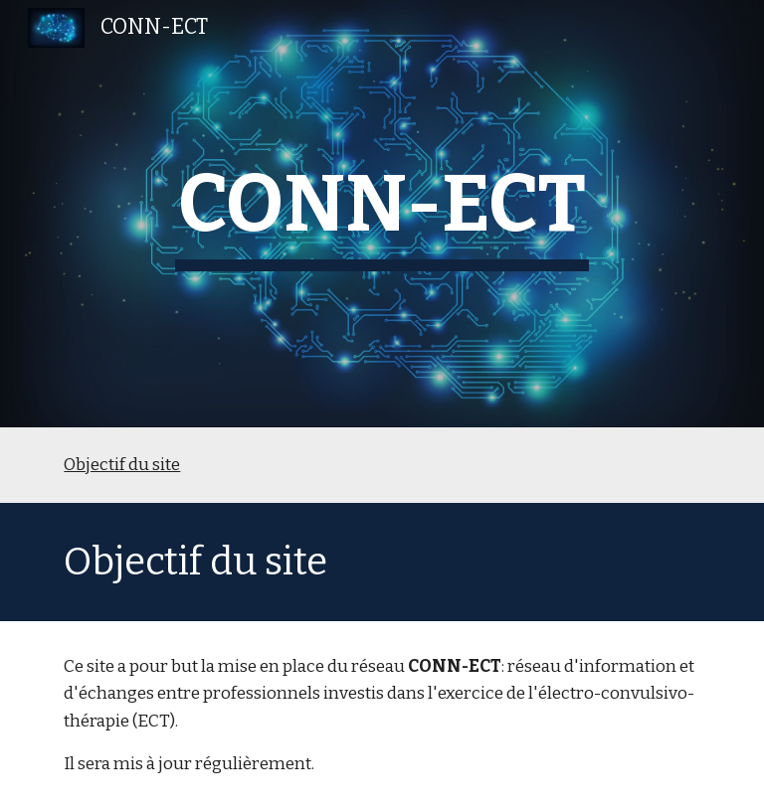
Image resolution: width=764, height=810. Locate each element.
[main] (381, 213)
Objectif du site (122, 464)
